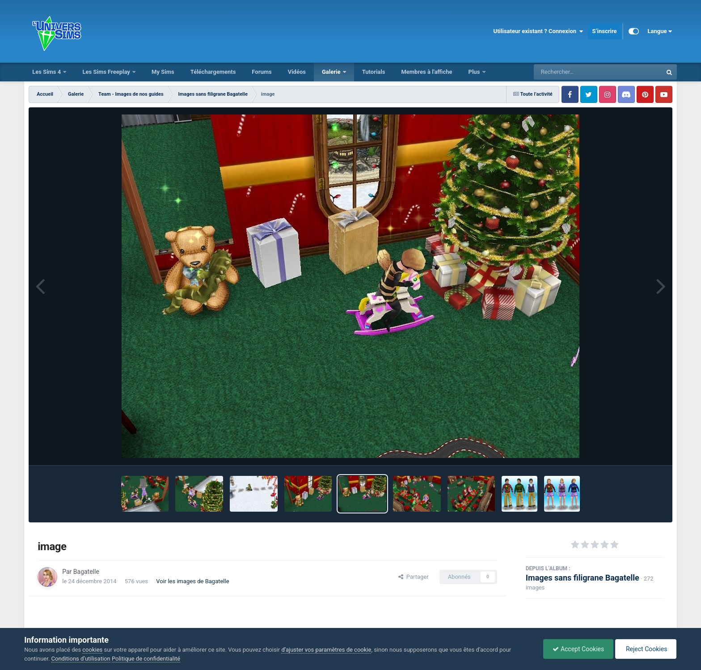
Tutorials (373, 71)
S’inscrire (604, 31)
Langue (660, 31)
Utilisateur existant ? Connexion (538, 31)
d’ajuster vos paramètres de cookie (326, 649)
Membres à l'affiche (426, 71)
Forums (261, 71)
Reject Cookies (645, 649)
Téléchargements (213, 71)
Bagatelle (86, 571)
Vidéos (297, 71)
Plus (475, 71)
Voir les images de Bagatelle (192, 581)
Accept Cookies (578, 649)
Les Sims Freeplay (106, 71)
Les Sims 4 (47, 71)
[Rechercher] (573, 72)
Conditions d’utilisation (80, 658)
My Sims (163, 71)
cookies (92, 649)
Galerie (332, 71)
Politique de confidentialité (146, 658)
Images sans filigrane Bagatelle (582, 577)
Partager (413, 576)
